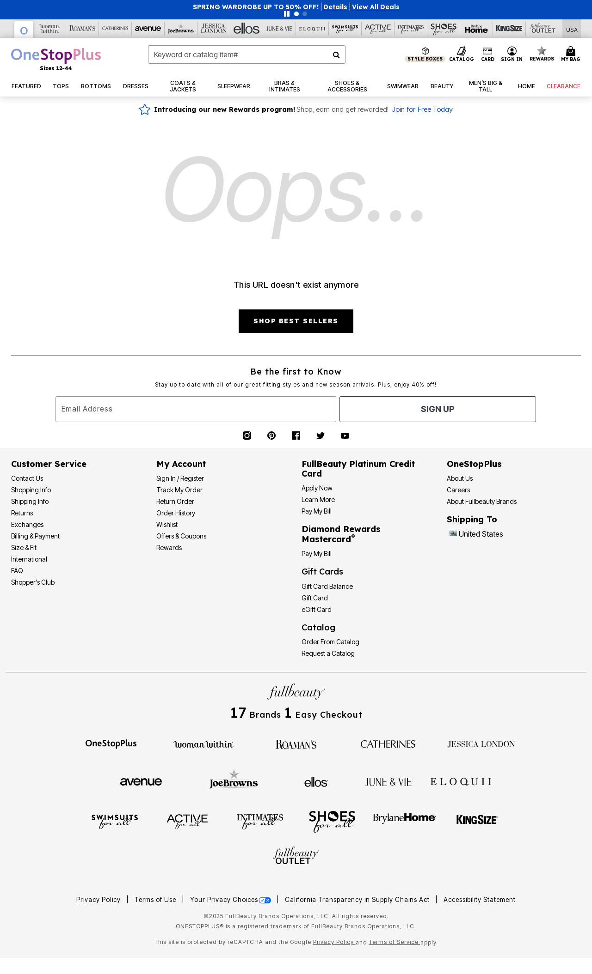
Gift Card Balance (327, 586)
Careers (458, 490)
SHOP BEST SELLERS (296, 321)
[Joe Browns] (181, 29)
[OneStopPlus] (24, 29)
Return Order (175, 501)
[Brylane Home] (476, 29)
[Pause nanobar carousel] (286, 14)
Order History (175, 513)
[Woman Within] (49, 29)
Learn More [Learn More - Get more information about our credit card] (318, 499)
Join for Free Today (422, 109)
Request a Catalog (328, 653)
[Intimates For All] (411, 29)
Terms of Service (394, 941)
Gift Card (315, 598)
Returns (22, 513)
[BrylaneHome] (404, 821)
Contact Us (27, 478)
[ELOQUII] (461, 780)
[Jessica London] (213, 29)
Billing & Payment (35, 536)
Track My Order (179, 490)
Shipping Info (30, 501)
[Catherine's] (115, 29)
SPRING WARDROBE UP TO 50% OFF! (256, 7)
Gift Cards (322, 571)
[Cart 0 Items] (572, 54)
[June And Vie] (279, 29)
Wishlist (167, 524)
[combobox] (246, 54)
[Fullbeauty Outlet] (296, 856)
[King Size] (509, 29)
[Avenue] (148, 29)
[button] (335, 7)
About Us (460, 478)
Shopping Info (31, 490)
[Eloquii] (312, 29)
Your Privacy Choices (231, 899)
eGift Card (317, 609)
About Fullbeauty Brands (482, 501)
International (29, 559)
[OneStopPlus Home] (56, 59)
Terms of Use (156, 899)
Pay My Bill (317, 511)
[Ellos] (246, 29)
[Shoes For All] (443, 29)
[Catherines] (388, 743)
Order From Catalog (330, 642)
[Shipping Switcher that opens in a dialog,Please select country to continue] (572, 29)
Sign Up (437, 409)
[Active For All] (378, 29)
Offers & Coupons (181, 536)
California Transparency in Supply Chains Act (358, 899)
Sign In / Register (180, 478)
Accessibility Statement (480, 899)
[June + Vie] (388, 781)
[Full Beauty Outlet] (542, 29)
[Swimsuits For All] (345, 29)
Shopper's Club (33, 582)
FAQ (17, 571)
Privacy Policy (99, 899)
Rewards (169, 547)
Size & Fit (24, 547)
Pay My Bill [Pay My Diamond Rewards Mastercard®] (317, 553)
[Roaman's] (82, 29)
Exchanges (27, 524)
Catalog (318, 627)
